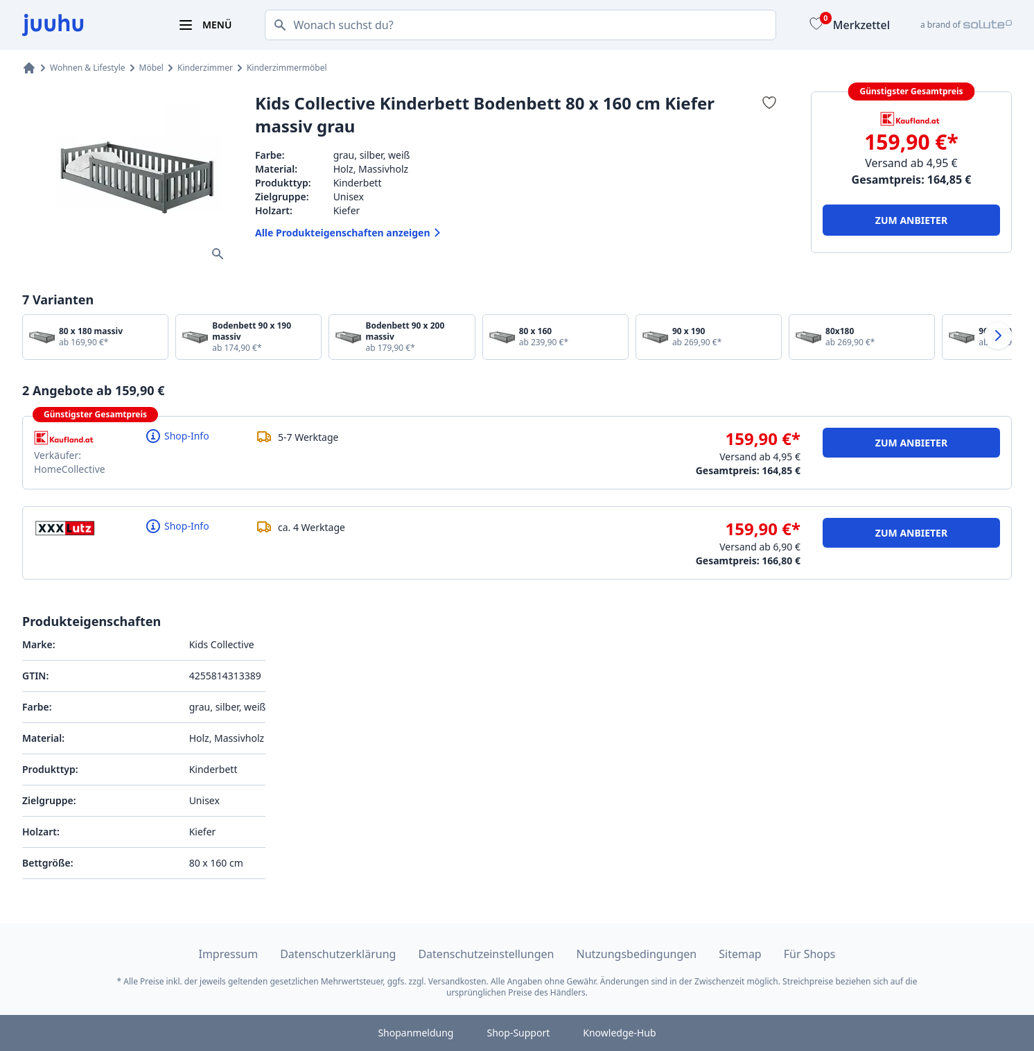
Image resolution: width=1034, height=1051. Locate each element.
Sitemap (740, 954)
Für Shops (810, 954)
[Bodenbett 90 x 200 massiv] (401, 337)
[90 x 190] (709, 337)
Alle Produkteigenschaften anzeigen (349, 233)
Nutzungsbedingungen (637, 954)
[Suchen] (276, 25)
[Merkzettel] (848, 25)
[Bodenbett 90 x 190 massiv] (248, 337)
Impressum (228, 954)
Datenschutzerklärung (338, 954)
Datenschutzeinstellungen (486, 954)
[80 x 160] (555, 337)
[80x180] (862, 337)
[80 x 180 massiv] (95, 337)
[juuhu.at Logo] (83, 25)
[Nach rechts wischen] (998, 335)
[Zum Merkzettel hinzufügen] (769, 102)
